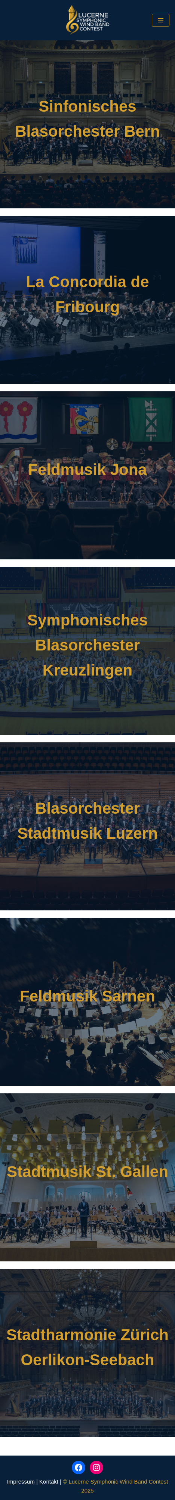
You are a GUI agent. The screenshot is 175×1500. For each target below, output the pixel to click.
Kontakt (48, 1481)
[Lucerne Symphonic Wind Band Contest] (88, 20)
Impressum (21, 1481)
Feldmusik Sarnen (87, 996)
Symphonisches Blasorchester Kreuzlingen (87, 645)
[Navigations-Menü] (160, 20)
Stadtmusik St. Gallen (87, 1171)
